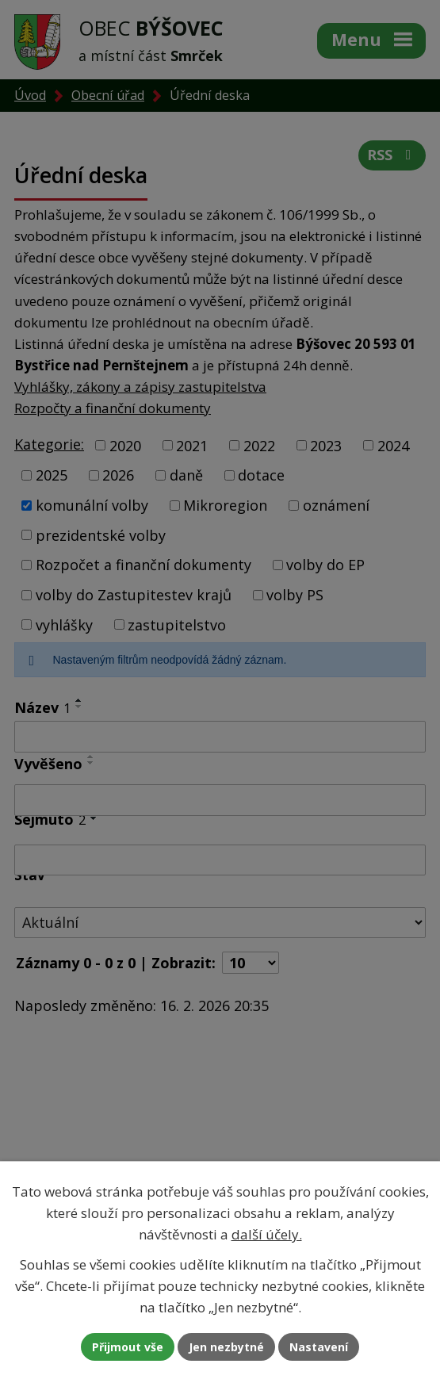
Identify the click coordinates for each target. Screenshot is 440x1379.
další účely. (266, 1234)
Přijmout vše (127, 1346)
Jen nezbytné (226, 1346)
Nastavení (318, 1346)
